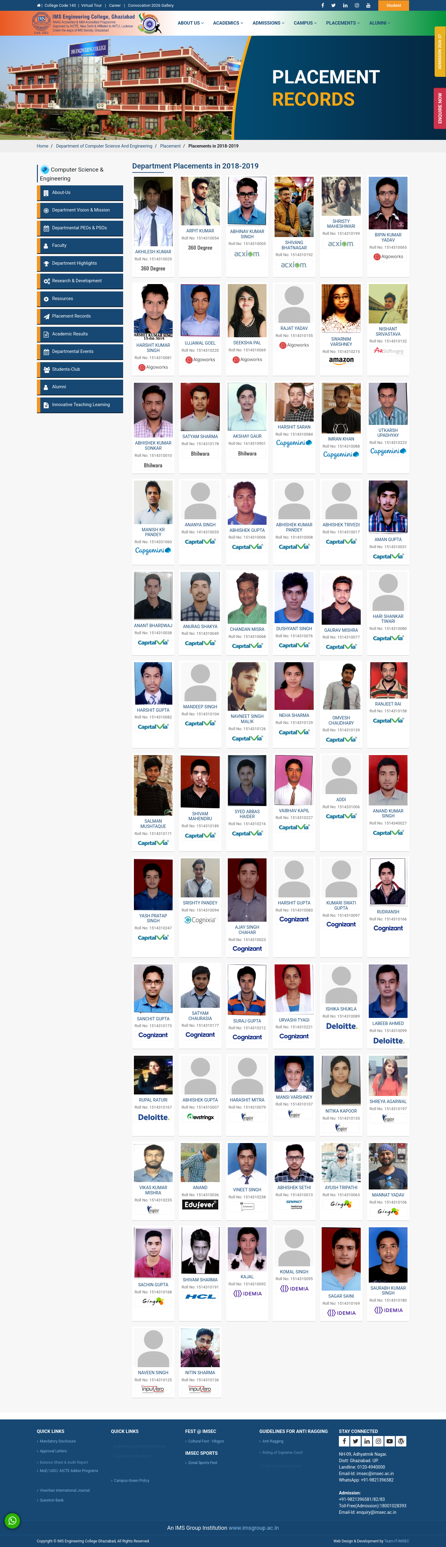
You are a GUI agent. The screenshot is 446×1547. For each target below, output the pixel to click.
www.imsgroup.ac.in (254, 1528)
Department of (104, 146)
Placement (170, 146)
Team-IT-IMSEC (396, 1541)
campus (305, 23)
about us (191, 23)
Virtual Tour (92, 5)
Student (394, 5)
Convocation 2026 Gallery (151, 5)
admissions (269, 23)
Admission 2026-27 (440, 51)
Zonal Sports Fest (202, 1463)
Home (43, 146)
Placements (343, 23)
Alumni (380, 23)
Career (115, 5)
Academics (228, 23)
